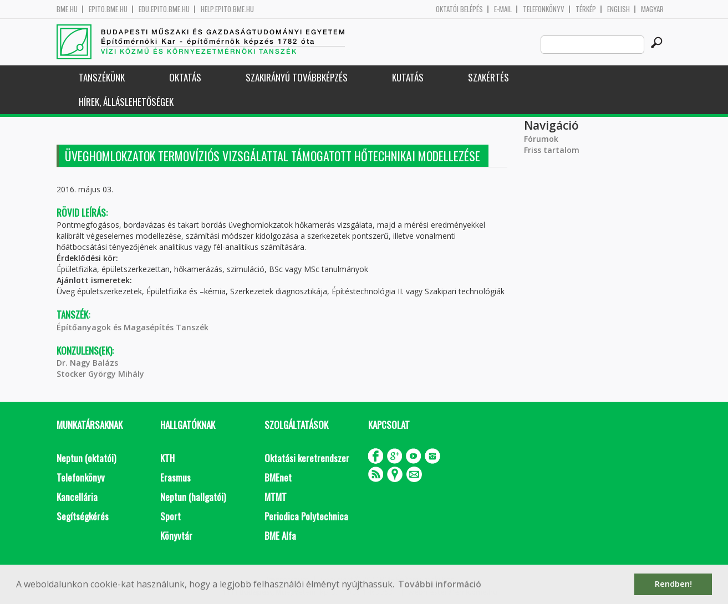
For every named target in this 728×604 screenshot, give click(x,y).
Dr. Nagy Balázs (87, 362)
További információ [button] (439, 584)
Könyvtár (176, 535)
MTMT (275, 497)
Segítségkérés (83, 516)
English (618, 9)
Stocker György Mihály (100, 373)
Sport (170, 516)
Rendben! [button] (673, 584)
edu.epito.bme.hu (164, 9)
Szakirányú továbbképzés (297, 77)
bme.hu (67, 9)
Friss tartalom (551, 150)
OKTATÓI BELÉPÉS (459, 9)
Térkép (586, 9)
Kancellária (77, 497)
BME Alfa (280, 535)
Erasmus (175, 477)
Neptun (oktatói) (86, 458)
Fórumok (541, 139)
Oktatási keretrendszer (306, 458)
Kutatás (408, 77)
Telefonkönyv (543, 9)
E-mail (503, 9)
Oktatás (185, 77)
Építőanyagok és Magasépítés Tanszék (132, 327)
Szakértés (488, 77)
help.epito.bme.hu (227, 9)
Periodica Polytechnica (306, 516)
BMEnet (278, 477)
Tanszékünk (102, 77)
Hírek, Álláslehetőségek (126, 102)
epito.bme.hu (108, 9)
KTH (167, 458)
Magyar (652, 9)
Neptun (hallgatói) (193, 497)
